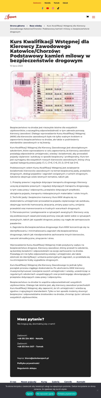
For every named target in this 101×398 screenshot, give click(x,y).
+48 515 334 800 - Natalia (30, 338)
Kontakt (81, 381)
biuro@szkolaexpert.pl (37, 358)
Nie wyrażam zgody (45, 394)
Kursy (44, 381)
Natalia (47, 3)
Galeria (55, 381)
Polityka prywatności (28, 363)
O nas (13, 381)
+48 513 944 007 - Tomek (30, 346)
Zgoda (29, 394)
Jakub (65, 3)
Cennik (68, 381)
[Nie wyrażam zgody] (97, 390)
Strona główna (17, 26)
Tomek (56, 3)
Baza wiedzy (36, 26)
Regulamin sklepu (27, 368)
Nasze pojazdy (28, 381)
